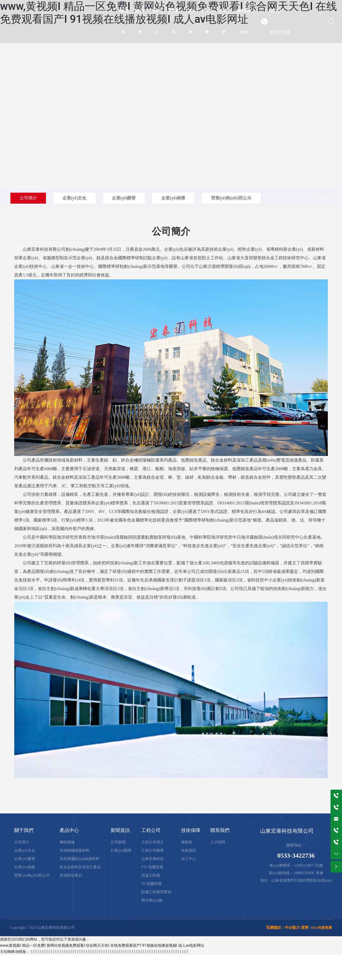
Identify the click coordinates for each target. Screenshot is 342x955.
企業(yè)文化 (75, 198)
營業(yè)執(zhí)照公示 (233, 198)
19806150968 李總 (308, 873)
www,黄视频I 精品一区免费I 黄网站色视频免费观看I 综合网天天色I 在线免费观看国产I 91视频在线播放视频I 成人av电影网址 (102, 945)
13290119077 (304, 865)
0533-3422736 (279, 21)
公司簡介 (28, 198)
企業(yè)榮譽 (125, 198)
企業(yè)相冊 (175, 198)
